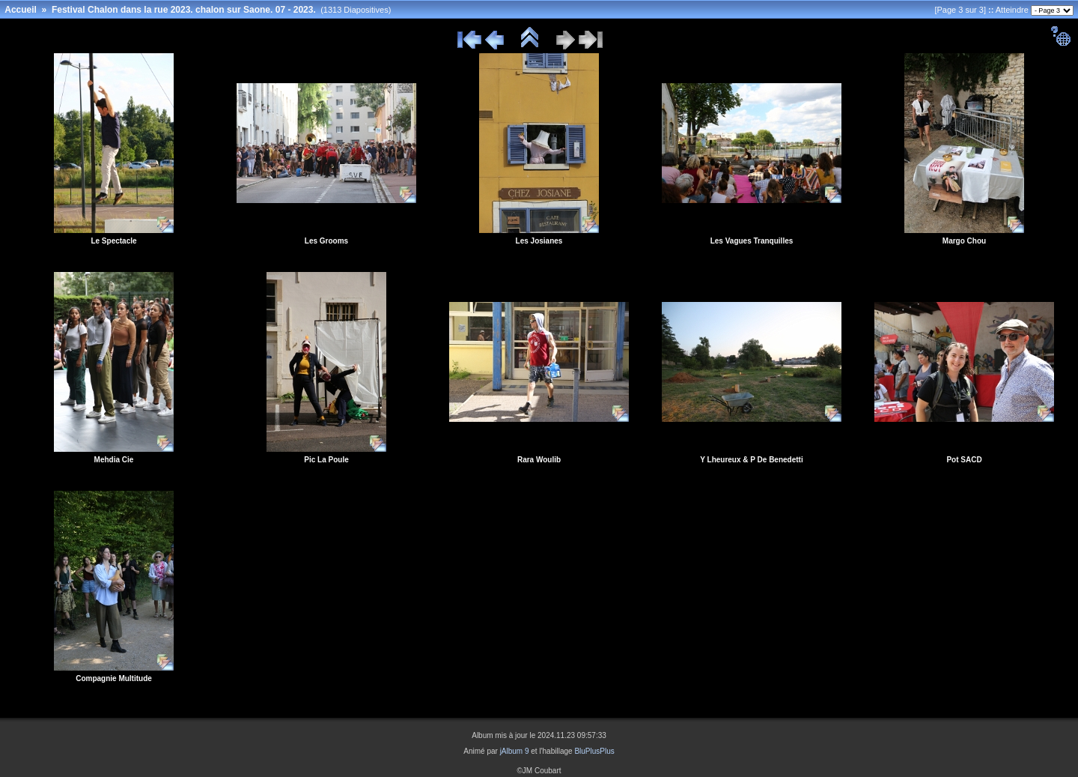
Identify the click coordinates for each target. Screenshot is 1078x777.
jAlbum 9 (514, 751)
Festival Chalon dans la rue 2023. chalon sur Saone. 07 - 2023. (184, 9)
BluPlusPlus (594, 751)
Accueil (20, 9)
